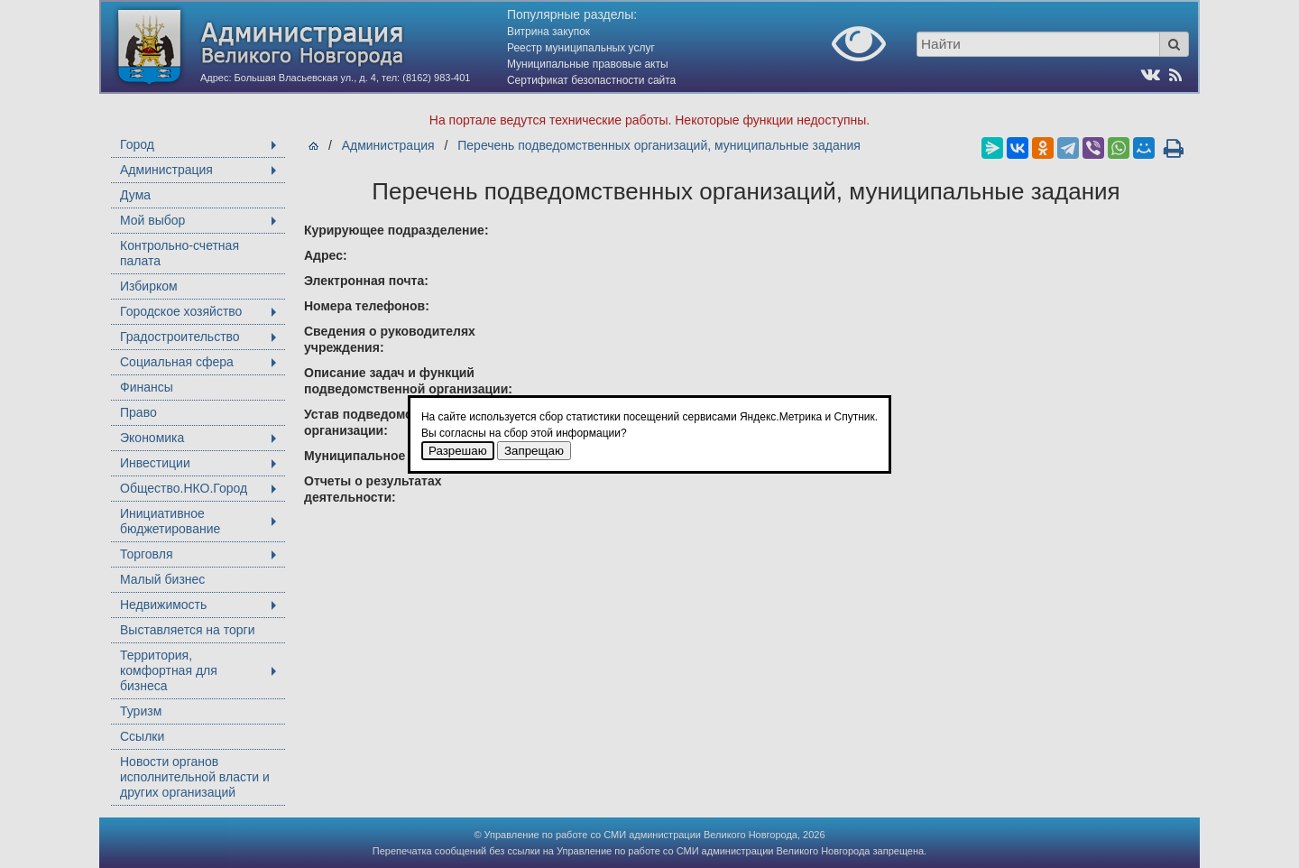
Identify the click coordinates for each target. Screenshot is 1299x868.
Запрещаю (534, 450)
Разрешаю (457, 450)
